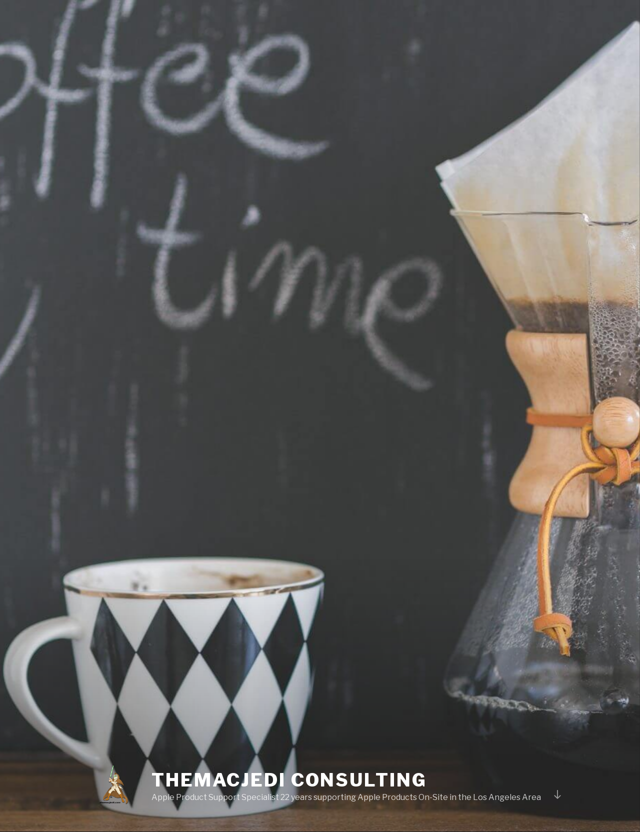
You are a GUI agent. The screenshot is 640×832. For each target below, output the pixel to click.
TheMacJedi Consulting (289, 780)
